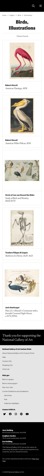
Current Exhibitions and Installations (15, 391)
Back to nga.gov (8, 379)
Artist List (6, 369)
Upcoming (8, 395)
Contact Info (7, 361)
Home (4, 15)
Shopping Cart (7, 365)
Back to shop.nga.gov (9, 383)
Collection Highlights (11, 403)
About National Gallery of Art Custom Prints (18, 353)
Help (4, 357)
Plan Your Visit (7, 387)
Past (5, 399)
